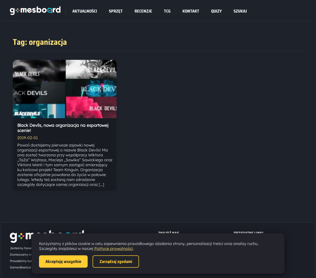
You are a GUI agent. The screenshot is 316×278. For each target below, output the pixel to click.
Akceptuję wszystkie (63, 261)
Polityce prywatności (113, 248)
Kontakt (190, 11)
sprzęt (116, 11)
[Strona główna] (35, 13)
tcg (167, 11)
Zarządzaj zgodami (115, 261)
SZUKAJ (240, 11)
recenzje (143, 11)
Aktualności (84, 11)
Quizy (216, 11)
